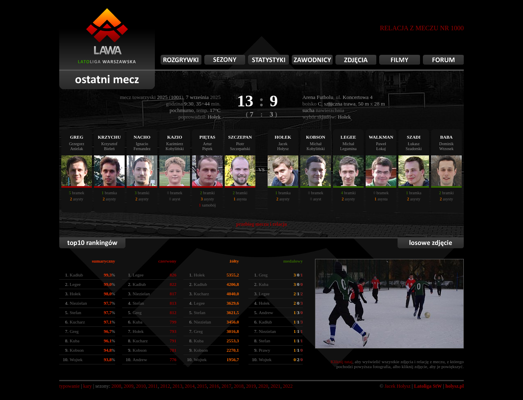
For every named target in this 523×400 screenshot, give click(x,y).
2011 (153, 386)
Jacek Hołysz (397, 386)
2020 (263, 386)
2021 (275, 386)
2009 (129, 386)
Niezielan (141, 293)
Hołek (199, 274)
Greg (263, 274)
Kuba (263, 284)
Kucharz (201, 293)
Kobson (77, 350)
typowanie (69, 386)
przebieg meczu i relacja (261, 224)
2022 (288, 386)
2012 (165, 386)
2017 (226, 386)
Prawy (264, 350)
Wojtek (76, 359)
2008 (116, 386)
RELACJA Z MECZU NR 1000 (422, 28)
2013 (177, 386)
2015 (202, 386)
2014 (189, 386)
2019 (251, 386)
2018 (239, 386)
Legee (138, 274)
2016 (214, 386)
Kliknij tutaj (341, 361)
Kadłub (76, 274)
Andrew (266, 312)
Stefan (138, 303)
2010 (141, 386)
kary (87, 386)
